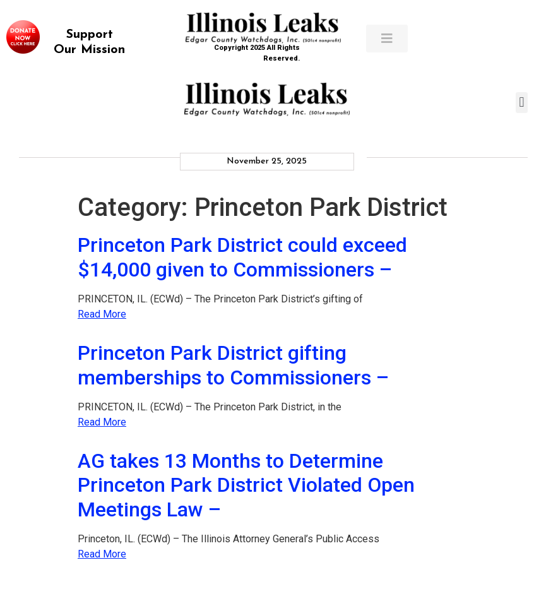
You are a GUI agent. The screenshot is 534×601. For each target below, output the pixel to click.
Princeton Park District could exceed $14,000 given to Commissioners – (242, 257)
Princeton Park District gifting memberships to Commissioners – (233, 365)
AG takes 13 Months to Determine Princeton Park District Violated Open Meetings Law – (246, 485)
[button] (522, 102)
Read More (102, 314)
